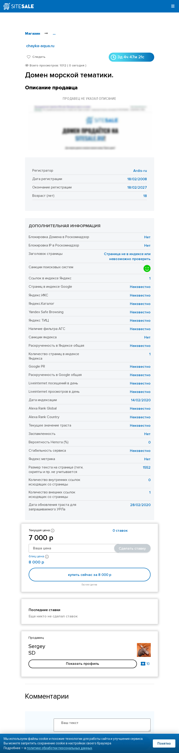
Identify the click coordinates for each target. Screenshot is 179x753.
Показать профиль (82, 663)
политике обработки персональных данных (59, 748)
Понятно (164, 743)
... (54, 33)
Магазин (32, 33)
